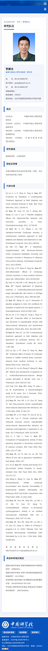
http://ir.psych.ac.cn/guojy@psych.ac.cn (21, 551)
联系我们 (35, 632)
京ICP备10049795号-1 (20, 640)
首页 (18, 22)
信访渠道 (22, 632)
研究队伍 (26, 22)
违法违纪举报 (8, 632)
